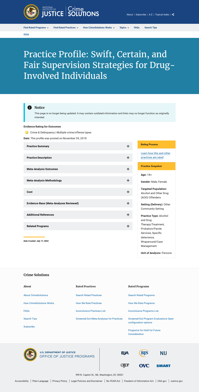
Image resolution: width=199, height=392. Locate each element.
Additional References (40, 214)
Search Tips (30, 318)
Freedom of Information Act (139, 381)
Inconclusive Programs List (143, 310)
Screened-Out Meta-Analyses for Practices (99, 318)
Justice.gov (177, 381)
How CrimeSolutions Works (39, 302)
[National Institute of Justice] (163, 355)
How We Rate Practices (89, 302)
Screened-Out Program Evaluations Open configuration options (151, 320)
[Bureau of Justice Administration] (125, 355)
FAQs (26, 310)
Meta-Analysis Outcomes (42, 169)
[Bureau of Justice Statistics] (144, 357)
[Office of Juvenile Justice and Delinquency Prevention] (125, 368)
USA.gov (162, 381)
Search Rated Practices (89, 295)
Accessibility (21, 381)
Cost (29, 191)
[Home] (70, 11)
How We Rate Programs (141, 302)
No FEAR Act (113, 381)
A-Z (150, 14)
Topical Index (162, 14)
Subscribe (141, 14)
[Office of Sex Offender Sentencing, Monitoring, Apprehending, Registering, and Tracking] (164, 368)
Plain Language (40, 381)
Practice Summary (38, 146)
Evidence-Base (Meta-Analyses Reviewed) (53, 203)
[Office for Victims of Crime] (144, 368)
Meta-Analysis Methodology (44, 180)
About (130, 14)
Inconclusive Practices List (90, 310)
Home (26, 34)
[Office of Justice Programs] (31, 12)
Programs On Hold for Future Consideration (144, 332)
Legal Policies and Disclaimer (86, 381)
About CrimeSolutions (36, 295)
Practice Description (39, 157)
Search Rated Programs (141, 295)
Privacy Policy (59, 381)
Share (175, 17)
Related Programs (38, 226)
